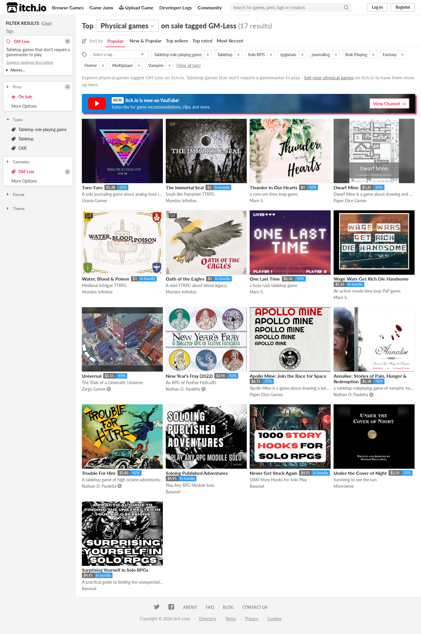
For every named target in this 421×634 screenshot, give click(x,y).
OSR (19, 148)
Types (14, 119)
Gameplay (18, 161)
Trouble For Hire (99, 473)
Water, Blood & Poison (105, 278)
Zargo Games (94, 388)
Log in (377, 7)
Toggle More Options (38, 106)
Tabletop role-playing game (38, 129)
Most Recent (230, 40)
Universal (91, 376)
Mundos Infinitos (181, 200)
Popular (115, 41)
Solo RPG (256, 54)
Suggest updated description (29, 62)
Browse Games (68, 7)
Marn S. (257, 200)
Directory (207, 618)
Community (210, 7)
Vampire (155, 65)
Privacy (251, 618)
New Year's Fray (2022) (189, 376)
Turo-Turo (92, 187)
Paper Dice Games (350, 200)
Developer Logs (175, 7)
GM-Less (22, 171)
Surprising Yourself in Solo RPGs (115, 570)
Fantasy (389, 54)
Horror (90, 65)
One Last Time (265, 278)
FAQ (210, 607)
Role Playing (356, 54)
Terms (230, 618)
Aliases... (17, 70)
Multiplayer (122, 65)
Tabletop (22, 138)
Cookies (275, 618)
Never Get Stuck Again (273, 473)
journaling (321, 54)
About (190, 607)
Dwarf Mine (346, 187)
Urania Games (94, 200)
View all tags (188, 65)
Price (13, 87)
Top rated (202, 40)
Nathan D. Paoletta (183, 388)
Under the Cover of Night (360, 473)
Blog (228, 607)
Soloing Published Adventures (197, 473)
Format (15, 194)
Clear (46, 23)
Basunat (173, 491)
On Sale (21, 96)
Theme (15, 208)
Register (403, 7)
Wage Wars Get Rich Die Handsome (371, 278)
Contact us (255, 607)
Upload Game (136, 7)
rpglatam (288, 54)
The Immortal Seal (185, 187)
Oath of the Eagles (185, 278)
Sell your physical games (329, 77)
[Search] (346, 7)
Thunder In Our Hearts (273, 187)
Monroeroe (344, 486)
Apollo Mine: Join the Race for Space (288, 376)
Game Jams (101, 7)
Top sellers (177, 40)
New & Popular (145, 40)
